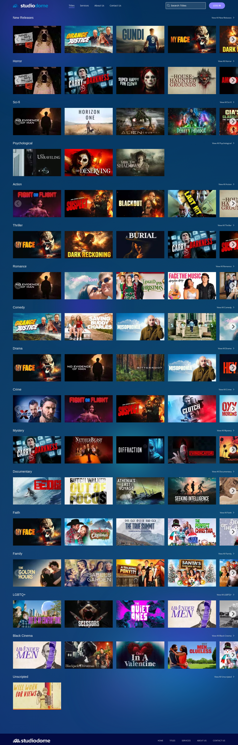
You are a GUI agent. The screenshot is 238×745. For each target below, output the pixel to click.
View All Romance (224, 266)
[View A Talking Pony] (140, 572)
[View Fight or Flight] (37, 203)
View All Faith (226, 512)
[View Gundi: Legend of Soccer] (140, 39)
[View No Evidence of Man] (37, 121)
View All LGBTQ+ (224, 594)
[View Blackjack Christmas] (89, 654)
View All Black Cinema (222, 635)
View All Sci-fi (226, 102)
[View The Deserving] (89, 162)
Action (17, 184)
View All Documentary (222, 471)
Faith (16, 512)
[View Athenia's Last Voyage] (140, 490)
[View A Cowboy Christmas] (89, 531)
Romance (20, 266)
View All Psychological (222, 143)
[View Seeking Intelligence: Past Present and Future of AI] (192, 490)
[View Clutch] (192, 408)
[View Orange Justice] (89, 39)
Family (17, 553)
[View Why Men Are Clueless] (192, 654)
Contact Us (219, 740)
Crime (17, 389)
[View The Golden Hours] (37, 572)
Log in (217, 5)
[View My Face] (192, 39)
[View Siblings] (192, 326)
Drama (17, 348)
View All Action (225, 184)
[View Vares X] (37, 408)
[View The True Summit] (140, 531)
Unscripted (20, 676)
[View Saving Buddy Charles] (89, 326)
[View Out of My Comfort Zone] (37, 613)
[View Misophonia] (140, 326)
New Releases (23, 17)
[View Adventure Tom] (89, 285)
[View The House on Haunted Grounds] (192, 80)
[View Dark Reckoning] (89, 244)
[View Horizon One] (89, 121)
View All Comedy (224, 307)
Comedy (19, 307)
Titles (172, 740)
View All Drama (225, 348)
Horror (17, 61)
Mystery (18, 430)
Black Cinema (23, 635)
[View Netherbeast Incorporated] (89, 449)
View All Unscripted (223, 676)
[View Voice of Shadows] (140, 162)
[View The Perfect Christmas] (192, 531)
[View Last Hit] (192, 203)
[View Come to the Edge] (37, 490)
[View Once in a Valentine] (140, 654)
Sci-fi (16, 102)
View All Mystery (224, 430)
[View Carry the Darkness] (89, 80)
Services (186, 740)
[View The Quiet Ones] (140, 613)
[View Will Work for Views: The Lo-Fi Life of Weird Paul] (37, 695)
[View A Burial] (140, 244)
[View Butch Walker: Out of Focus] (89, 490)
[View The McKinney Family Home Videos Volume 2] (37, 39)
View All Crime (225, 389)
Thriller (18, 225)
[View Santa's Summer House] (192, 572)
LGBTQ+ (19, 594)
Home (160, 740)
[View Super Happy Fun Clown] (140, 80)
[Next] (232, 39)
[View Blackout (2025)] (140, 203)
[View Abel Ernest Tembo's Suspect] (89, 203)
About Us (202, 740)
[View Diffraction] (140, 449)
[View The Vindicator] (192, 449)
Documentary (22, 471)
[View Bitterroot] (140, 367)
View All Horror (225, 61)
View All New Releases (222, 17)
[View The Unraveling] (37, 162)
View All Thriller (225, 225)
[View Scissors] (89, 613)
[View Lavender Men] (192, 613)
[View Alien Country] (140, 121)
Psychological (22, 143)
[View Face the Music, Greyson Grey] (192, 285)
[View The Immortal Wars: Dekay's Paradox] (192, 121)
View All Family (225, 553)
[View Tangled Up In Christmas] (140, 285)
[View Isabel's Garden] (89, 572)
